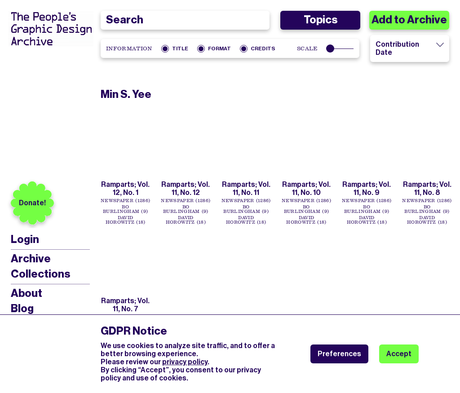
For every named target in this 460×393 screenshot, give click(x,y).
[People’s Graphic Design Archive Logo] (50, 29)
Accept (398, 353)
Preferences (339, 353)
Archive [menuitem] (31, 258)
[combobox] (185, 20)
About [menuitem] (26, 293)
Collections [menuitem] (40, 274)
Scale (307, 48)
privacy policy (185, 362)
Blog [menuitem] (22, 308)
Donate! (32, 203)
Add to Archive (409, 19)
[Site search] (185, 20)
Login (25, 240)
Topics (320, 19)
